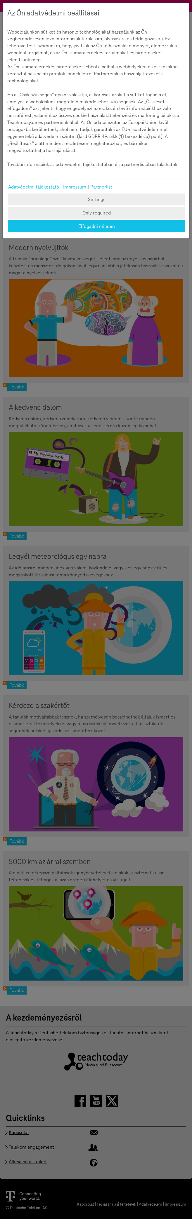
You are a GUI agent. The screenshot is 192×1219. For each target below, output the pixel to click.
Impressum (74, 187)
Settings (96, 199)
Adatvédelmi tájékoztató (33, 187)
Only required (96, 213)
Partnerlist (101, 187)
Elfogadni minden (96, 226)
